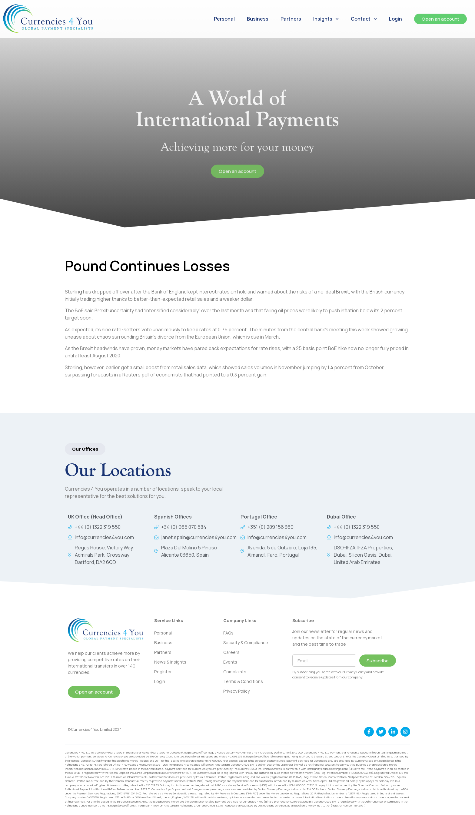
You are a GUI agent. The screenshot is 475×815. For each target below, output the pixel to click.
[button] (85, 449)
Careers (231, 652)
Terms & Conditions (243, 681)
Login (395, 18)
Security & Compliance (245, 642)
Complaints (234, 671)
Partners (291, 18)
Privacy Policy (236, 691)
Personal (224, 18)
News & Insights (170, 662)
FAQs (228, 633)
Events (230, 662)
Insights (326, 19)
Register (163, 671)
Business (257, 18)
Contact (364, 19)
